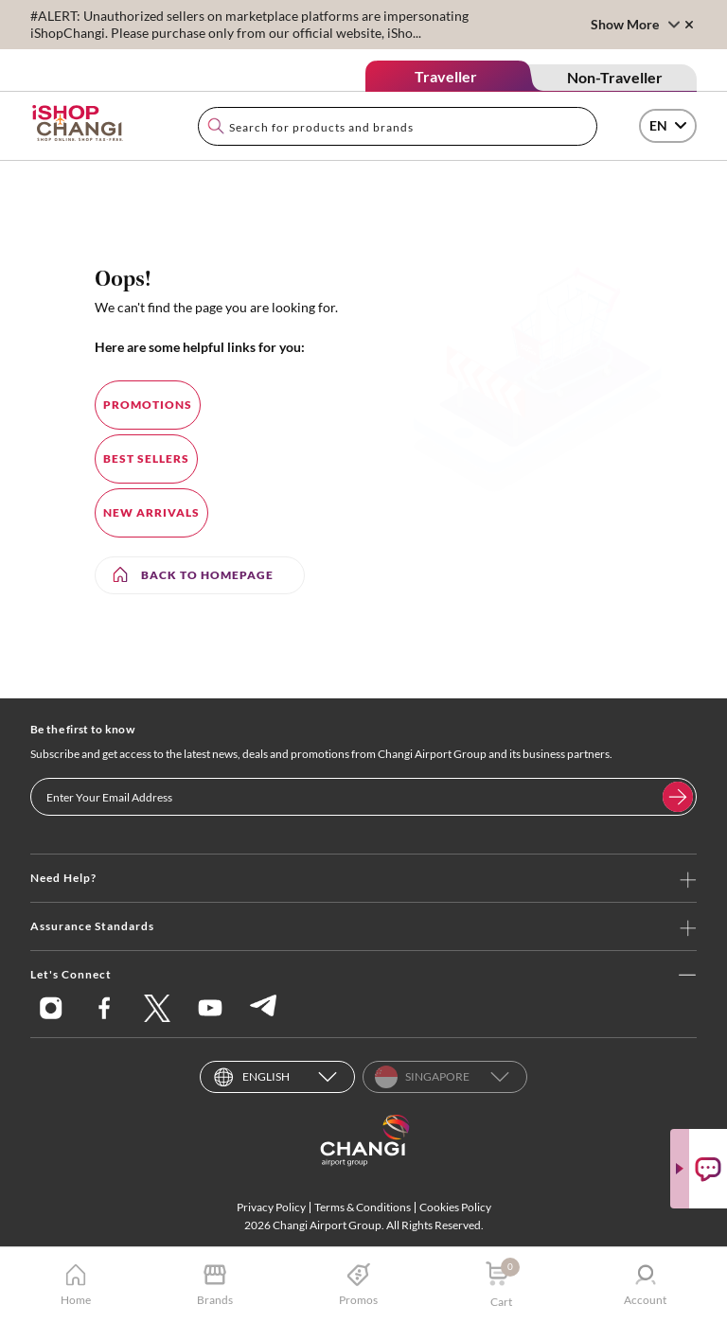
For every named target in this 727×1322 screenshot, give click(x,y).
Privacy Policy (271, 1207)
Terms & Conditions (362, 1207)
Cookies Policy (455, 1207)
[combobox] (397, 126)
